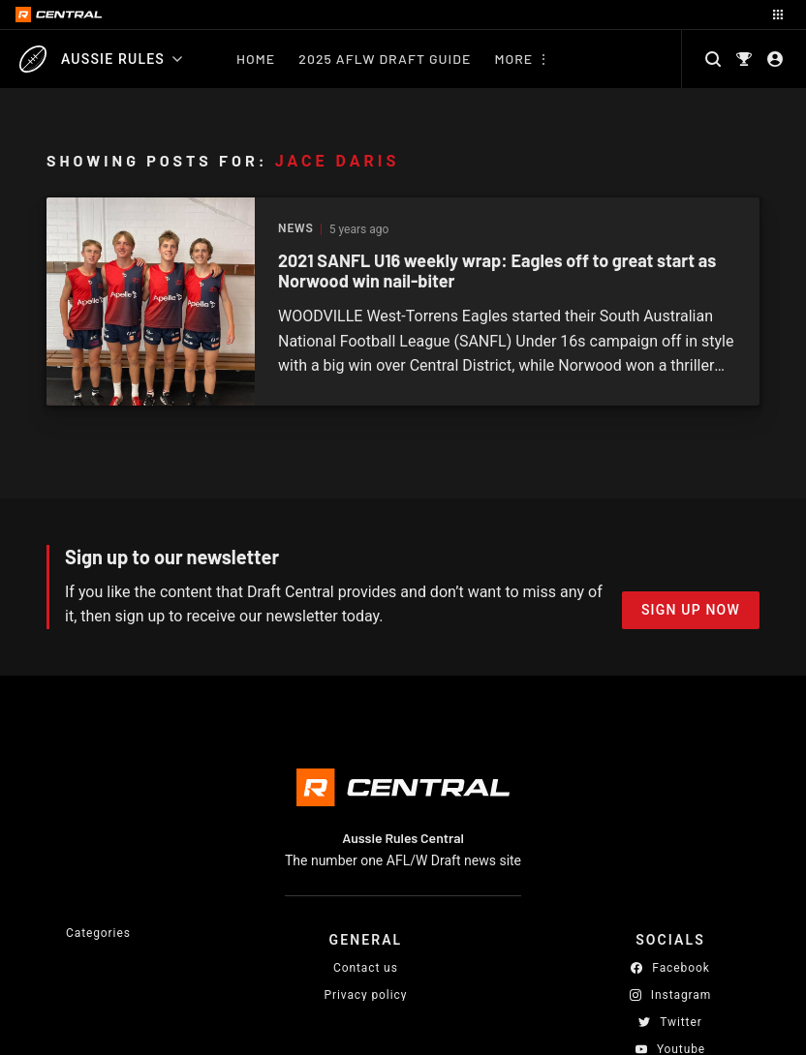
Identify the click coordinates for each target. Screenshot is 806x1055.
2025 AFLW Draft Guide (384, 58)
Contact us (365, 968)
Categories (98, 933)
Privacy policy (366, 994)
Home (255, 58)
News (296, 229)
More (513, 58)
